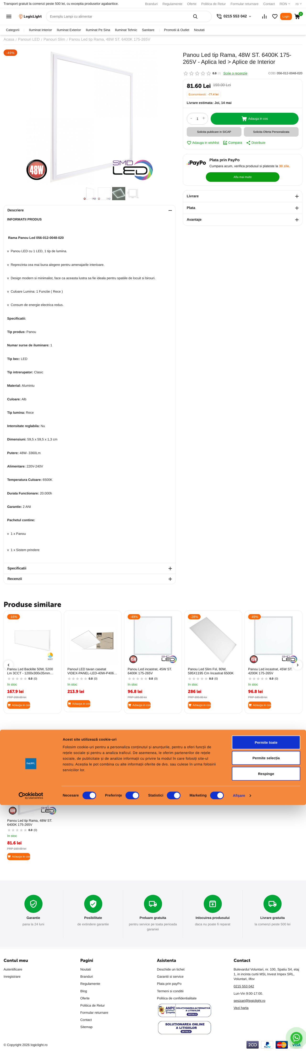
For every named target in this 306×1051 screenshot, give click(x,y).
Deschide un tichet (171, 969)
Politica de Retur (213, 4)
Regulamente (172, 4)
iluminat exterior (69, 30)
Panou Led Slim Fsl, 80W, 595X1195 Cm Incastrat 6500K (211, 671)
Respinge (266, 1020)
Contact (269, 4)
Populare (12, 753)
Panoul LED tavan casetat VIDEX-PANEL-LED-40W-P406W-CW (92, 671)
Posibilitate (93, 918)
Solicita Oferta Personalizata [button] (271, 132)
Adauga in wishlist (203, 142)
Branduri (151, 4)
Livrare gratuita (272, 918)
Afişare (239, 1042)
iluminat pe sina (98, 30)
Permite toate (266, 988)
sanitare (148, 30)
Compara (232, 142)
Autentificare (13, 969)
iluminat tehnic (126, 30)
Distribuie (255, 142)
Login (286, 16)
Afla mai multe (281, 165)
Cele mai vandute (40, 753)
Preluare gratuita (153, 918)
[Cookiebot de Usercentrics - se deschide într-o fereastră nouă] (31, 1041)
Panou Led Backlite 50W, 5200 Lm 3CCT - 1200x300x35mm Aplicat (30, 671)
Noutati (199, 30)
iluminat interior (40, 30)
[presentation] (8, 665)
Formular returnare (244, 4)
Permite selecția (266, 1004)
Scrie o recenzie (235, 73)
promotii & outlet (176, 30)
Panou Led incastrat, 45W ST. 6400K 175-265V (150, 671)
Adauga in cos (254, 118)
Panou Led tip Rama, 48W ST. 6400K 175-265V (29, 822)
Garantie (33, 918)
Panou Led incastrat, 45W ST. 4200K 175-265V (270, 671)
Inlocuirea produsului (212, 918)
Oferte (192, 4)
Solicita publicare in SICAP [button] (214, 132)
